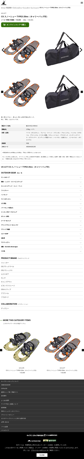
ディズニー (5, 308)
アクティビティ (5, 242)
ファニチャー (5, 190)
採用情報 (3, 407)
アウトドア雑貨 (5, 229)
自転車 (3, 238)
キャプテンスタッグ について (9, 381)
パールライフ (5, 430)
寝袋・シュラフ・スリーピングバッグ (11, 181)
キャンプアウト (6, 282)
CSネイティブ (6, 289)
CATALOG (4, 388)
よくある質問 (5, 400)
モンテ (3, 278)
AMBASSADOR (5, 385)
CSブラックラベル (7, 266)
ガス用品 (3, 203)
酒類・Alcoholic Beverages (9, 246)
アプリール (5, 293)
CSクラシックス (6, 270)
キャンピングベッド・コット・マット (11, 186)
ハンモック (4, 194)
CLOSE (42, 455)
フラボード (5, 297)
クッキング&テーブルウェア (9, 212)
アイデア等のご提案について (9, 404)
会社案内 (3, 395)
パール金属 (4, 426)
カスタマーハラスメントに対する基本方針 (13, 418)
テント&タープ (5, 177)
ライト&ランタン (6, 199)
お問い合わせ (5, 422)
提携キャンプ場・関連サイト (9, 392)
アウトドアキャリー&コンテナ (9, 225)
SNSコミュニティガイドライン (10, 411)
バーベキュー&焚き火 (7, 208)
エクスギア (5, 274)
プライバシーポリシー (7, 415)
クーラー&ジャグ (6, 221)
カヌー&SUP (4, 234)
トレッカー (5, 263)
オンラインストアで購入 (16, 25)
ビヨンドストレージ (8, 285)
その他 (3, 251)
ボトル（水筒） (5, 216)
